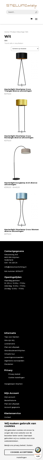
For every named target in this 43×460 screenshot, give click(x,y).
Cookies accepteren (21, 452)
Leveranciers (9, 344)
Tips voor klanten (11, 337)
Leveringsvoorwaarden (14, 357)
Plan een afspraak (11, 347)
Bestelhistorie (10, 400)
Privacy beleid (14, 374)
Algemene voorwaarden (14, 361)
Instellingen (22, 457)
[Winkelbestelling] (25, 48)
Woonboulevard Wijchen (14, 351)
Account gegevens (12, 407)
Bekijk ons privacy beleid (14, 445)
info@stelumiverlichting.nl (15, 267)
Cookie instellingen (16, 378)
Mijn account (9, 397)
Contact (7, 417)
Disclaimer (8, 364)
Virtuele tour (9, 354)
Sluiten (30, 445)
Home (6, 32)
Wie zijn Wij (9, 340)
